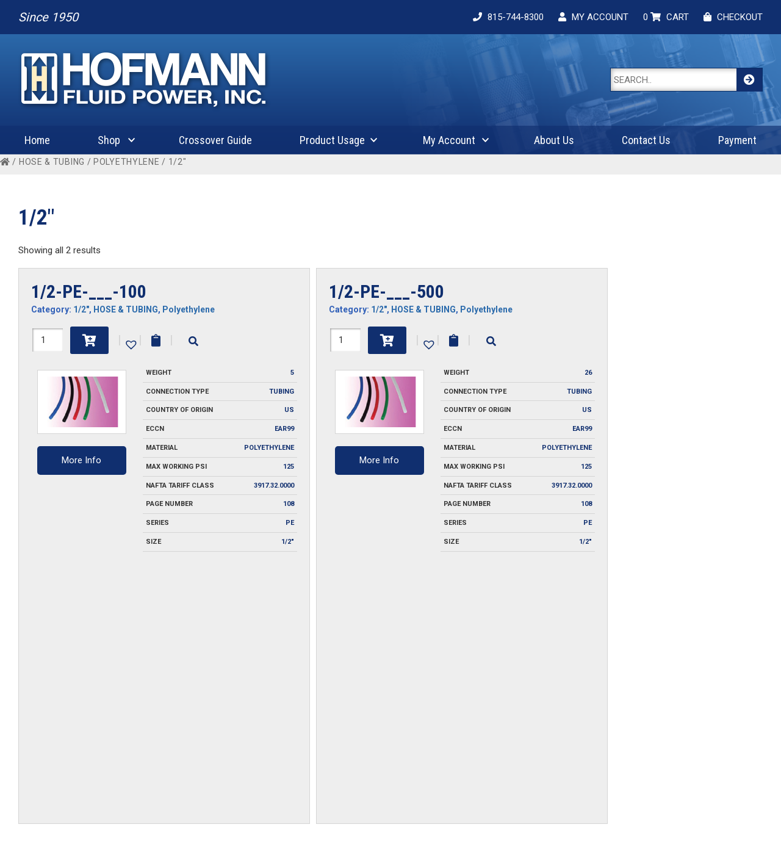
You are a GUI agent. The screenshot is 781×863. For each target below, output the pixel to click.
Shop (109, 140)
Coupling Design (671, 702)
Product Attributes (676, 751)
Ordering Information (223, 718)
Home (37, 140)
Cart (496, 718)
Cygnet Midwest (512, 840)
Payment (737, 140)
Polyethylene (126, 162)
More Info (81, 460)
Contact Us (646, 140)
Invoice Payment (215, 702)
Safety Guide (666, 768)
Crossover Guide (215, 140)
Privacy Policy (209, 735)
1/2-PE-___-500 (386, 291)
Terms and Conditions (225, 751)
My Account (449, 140)
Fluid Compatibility (676, 718)
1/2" (81, 309)
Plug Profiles (665, 735)
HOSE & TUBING (52, 162)
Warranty (200, 768)
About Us (554, 140)
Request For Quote (372, 718)
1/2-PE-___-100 (88, 291)
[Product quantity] (47, 340)
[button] (129, 343)
